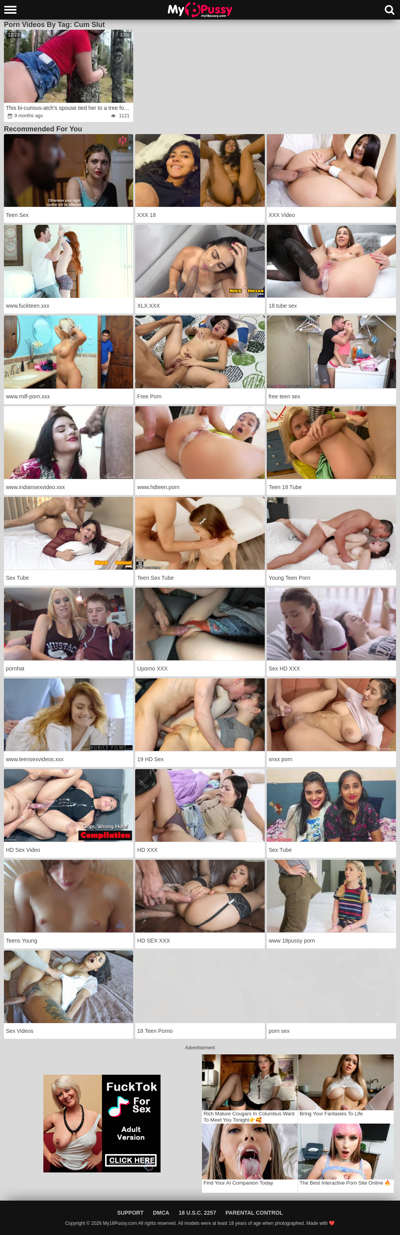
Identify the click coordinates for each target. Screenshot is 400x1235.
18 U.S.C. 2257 (197, 1213)
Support (130, 1213)
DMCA (161, 1213)
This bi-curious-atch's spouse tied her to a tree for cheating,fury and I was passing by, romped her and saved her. (69, 108)
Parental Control (254, 1213)
